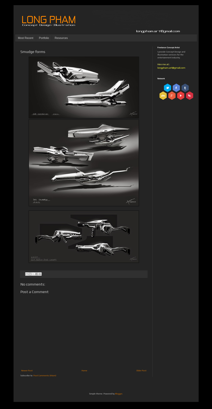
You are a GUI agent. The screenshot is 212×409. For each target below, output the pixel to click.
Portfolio (44, 38)
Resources (61, 38)
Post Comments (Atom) (44, 375)
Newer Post (27, 370)
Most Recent (25, 38)
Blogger (118, 394)
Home (84, 370)
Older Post (141, 370)
